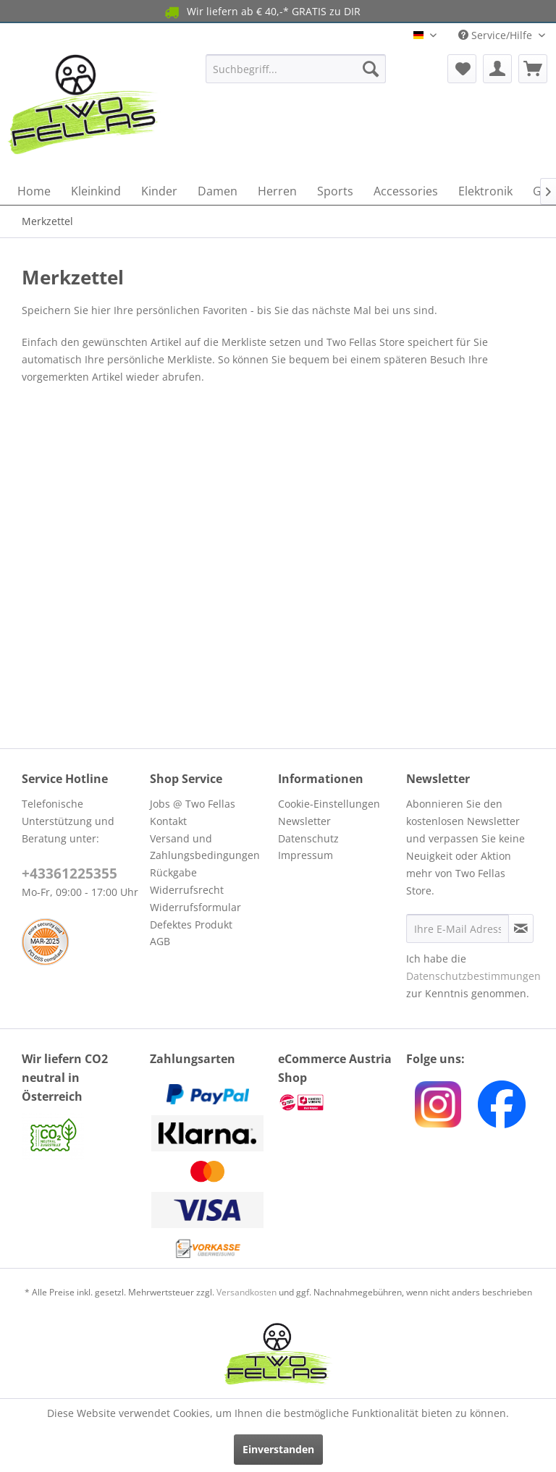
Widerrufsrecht (187, 890)
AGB (160, 941)
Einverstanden (278, 1449)
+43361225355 (69, 873)
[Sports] (335, 191)
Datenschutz (308, 838)
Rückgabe (173, 872)
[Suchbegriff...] (296, 68)
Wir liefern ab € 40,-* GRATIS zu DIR (261, 12)
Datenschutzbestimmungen (473, 976)
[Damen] (218, 191)
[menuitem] (296, 68)
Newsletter (304, 821)
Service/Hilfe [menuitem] (496, 35)
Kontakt (168, 821)
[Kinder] (159, 191)
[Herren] (277, 191)
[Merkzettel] (461, 68)
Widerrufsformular (195, 907)
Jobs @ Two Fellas (192, 804)
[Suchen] (370, 68)
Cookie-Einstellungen (329, 804)
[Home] (34, 191)
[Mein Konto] (497, 68)
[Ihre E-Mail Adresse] (457, 928)
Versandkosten (246, 1292)
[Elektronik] (485, 191)
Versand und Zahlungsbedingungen (205, 847)
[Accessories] (405, 191)
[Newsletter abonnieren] (521, 928)
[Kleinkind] (96, 191)
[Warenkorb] (532, 68)
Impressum (305, 855)
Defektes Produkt (191, 924)
